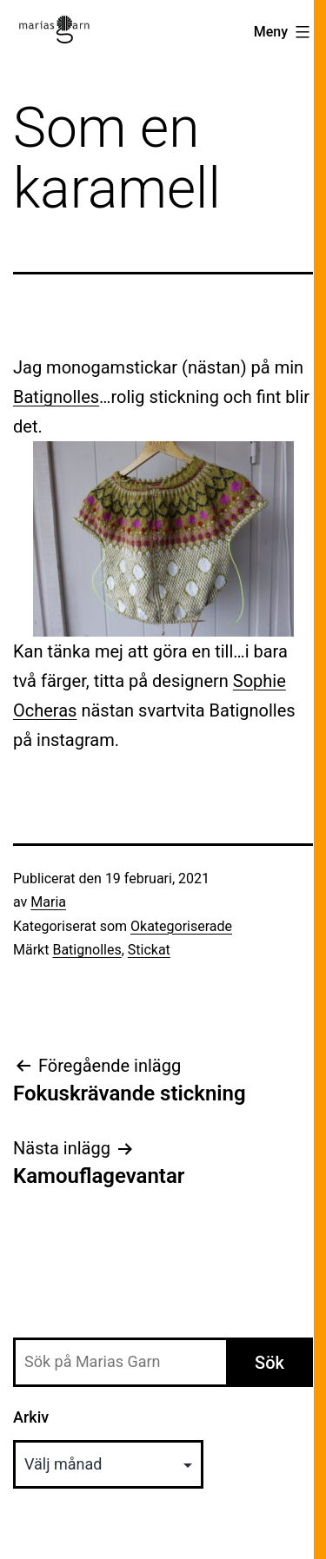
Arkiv (31, 1417)
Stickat (149, 949)
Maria (48, 902)
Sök (269, 1362)
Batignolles (56, 396)
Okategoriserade (181, 926)
